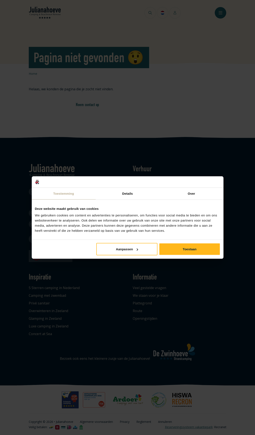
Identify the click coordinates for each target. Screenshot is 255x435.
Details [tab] (127, 193)
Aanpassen (127, 249)
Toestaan (190, 249)
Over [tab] (191, 193)
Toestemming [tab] (63, 193)
